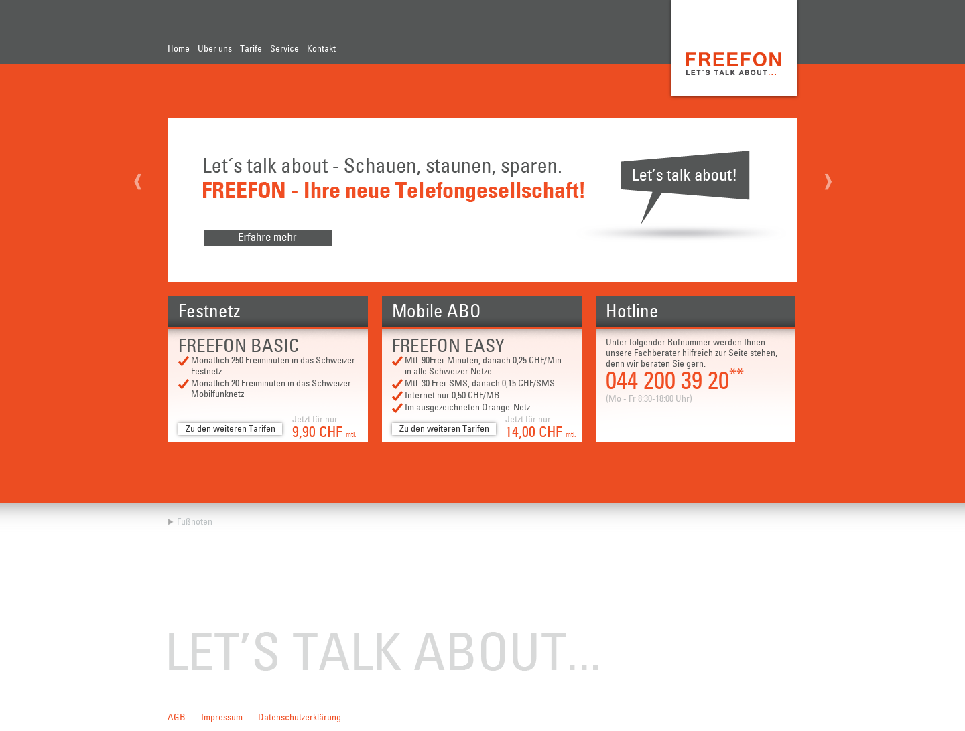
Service (284, 49)
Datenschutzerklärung (299, 717)
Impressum (222, 717)
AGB (177, 717)
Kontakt (321, 49)
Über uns (215, 49)
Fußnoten (194, 522)
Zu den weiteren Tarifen (230, 429)
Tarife (251, 49)
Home (179, 49)
